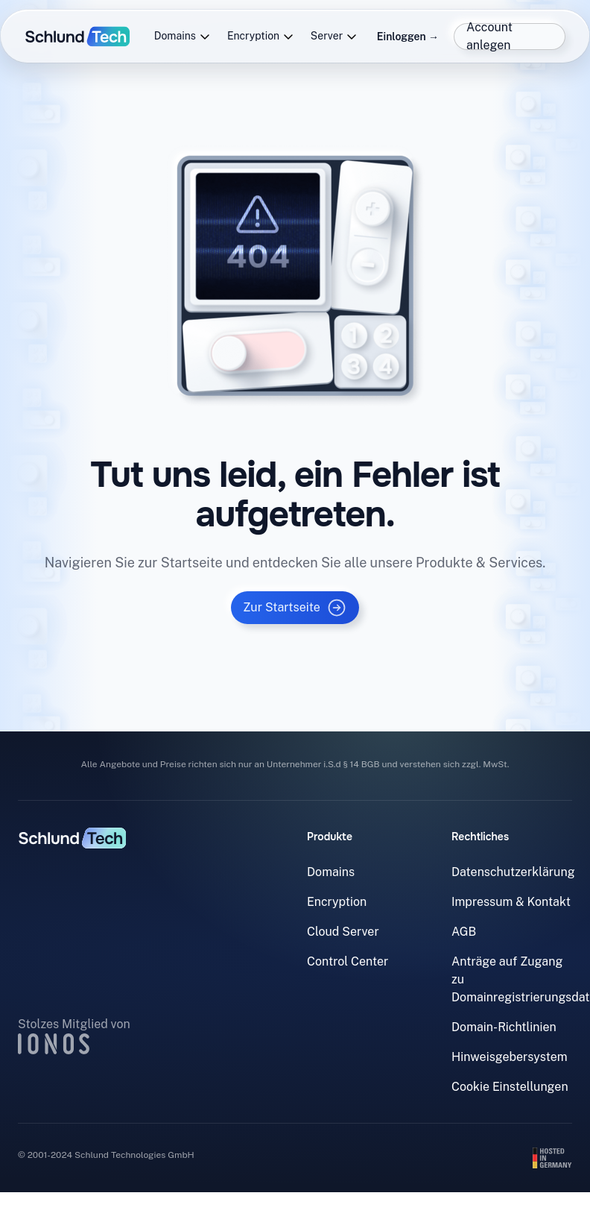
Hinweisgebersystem (509, 1057)
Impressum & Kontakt (511, 902)
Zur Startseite (295, 607)
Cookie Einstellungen (509, 1087)
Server (334, 36)
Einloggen (408, 36)
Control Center (347, 961)
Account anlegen (489, 36)
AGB (463, 932)
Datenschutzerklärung (513, 872)
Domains (182, 36)
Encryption (260, 36)
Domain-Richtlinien (503, 1027)
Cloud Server (343, 932)
